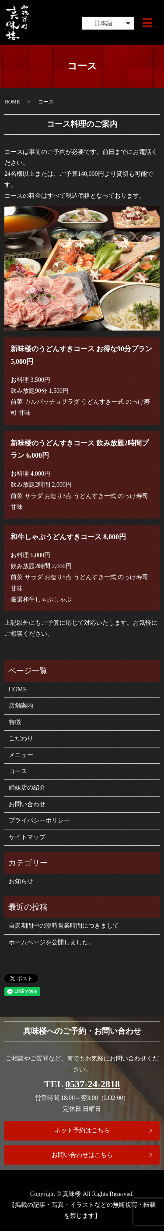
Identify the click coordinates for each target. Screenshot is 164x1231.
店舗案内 (21, 705)
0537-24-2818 (92, 1083)
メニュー (21, 755)
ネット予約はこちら (82, 1130)
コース (18, 771)
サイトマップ (27, 837)
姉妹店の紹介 (27, 787)
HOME (12, 102)
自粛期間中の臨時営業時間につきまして (64, 925)
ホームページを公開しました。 (51, 942)
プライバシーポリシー (39, 820)
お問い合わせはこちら (82, 1155)
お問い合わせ (27, 804)
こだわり (21, 738)
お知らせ (21, 881)
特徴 (15, 722)
